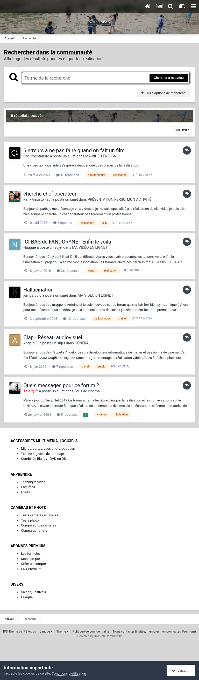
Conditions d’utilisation (69, 673)
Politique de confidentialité (91, 631)
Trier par (181, 129)
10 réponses (67, 175)
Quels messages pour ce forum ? (61, 385)
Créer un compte (33, 564)
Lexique (27, 597)
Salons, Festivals (33, 592)
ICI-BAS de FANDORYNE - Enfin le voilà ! (68, 242)
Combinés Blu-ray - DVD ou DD (43, 459)
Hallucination (38, 290)
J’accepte (182, 670)
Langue (46, 631)
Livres (25, 492)
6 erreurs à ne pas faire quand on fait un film (74, 150)
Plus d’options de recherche (163, 93)
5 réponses (67, 415)
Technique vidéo (33, 482)
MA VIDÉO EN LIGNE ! (102, 156)
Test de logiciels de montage (42, 454)
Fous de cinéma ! (88, 391)
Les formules (31, 554)
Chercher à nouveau (169, 78)
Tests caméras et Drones (39, 515)
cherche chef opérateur (49, 194)
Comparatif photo (34, 530)
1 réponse (62, 223)
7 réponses (62, 367)
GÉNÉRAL (82, 343)
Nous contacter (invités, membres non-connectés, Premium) (154, 631)
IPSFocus (29, 631)
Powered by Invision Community (99, 636)
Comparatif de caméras (38, 525)
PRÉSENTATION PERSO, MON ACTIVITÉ (119, 199)
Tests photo (30, 520)
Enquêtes (28, 487)
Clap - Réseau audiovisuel (52, 337)
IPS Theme (10, 631)
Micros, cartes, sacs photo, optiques (48, 448)
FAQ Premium (31, 569)
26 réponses (68, 271)
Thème (62, 631)
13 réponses (74, 319)
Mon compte (30, 559)
